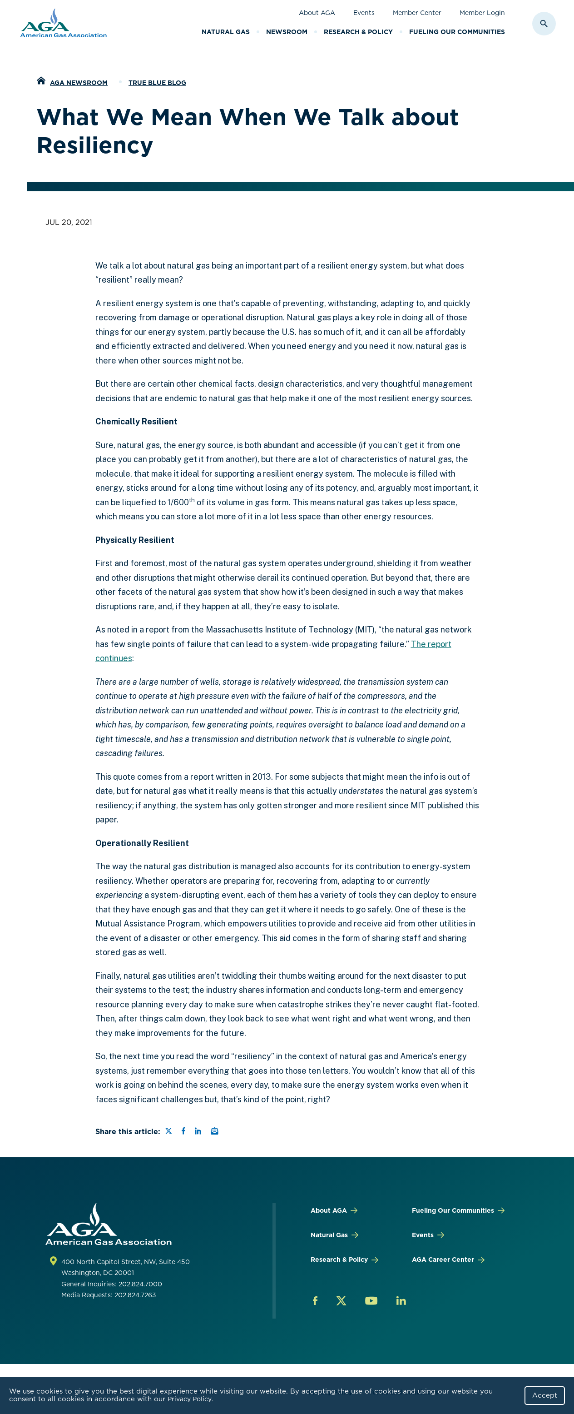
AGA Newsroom (79, 82)
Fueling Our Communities (457, 31)
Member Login (482, 12)
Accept (544, 1395)
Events (364, 12)
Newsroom (286, 31)
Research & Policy (358, 31)
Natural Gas (226, 31)
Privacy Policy (190, 1399)
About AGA (317, 12)
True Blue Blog (157, 82)
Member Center (417, 12)
